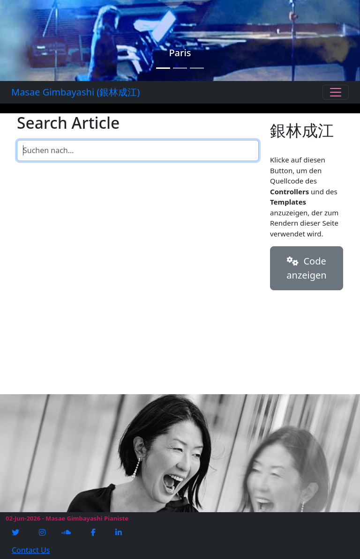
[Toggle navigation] (335, 92)
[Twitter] (16, 532)
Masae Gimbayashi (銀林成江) (75, 92)
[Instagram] (43, 532)
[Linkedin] (119, 532)
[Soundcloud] (67, 532)
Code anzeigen (306, 268)
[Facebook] (94, 532)
